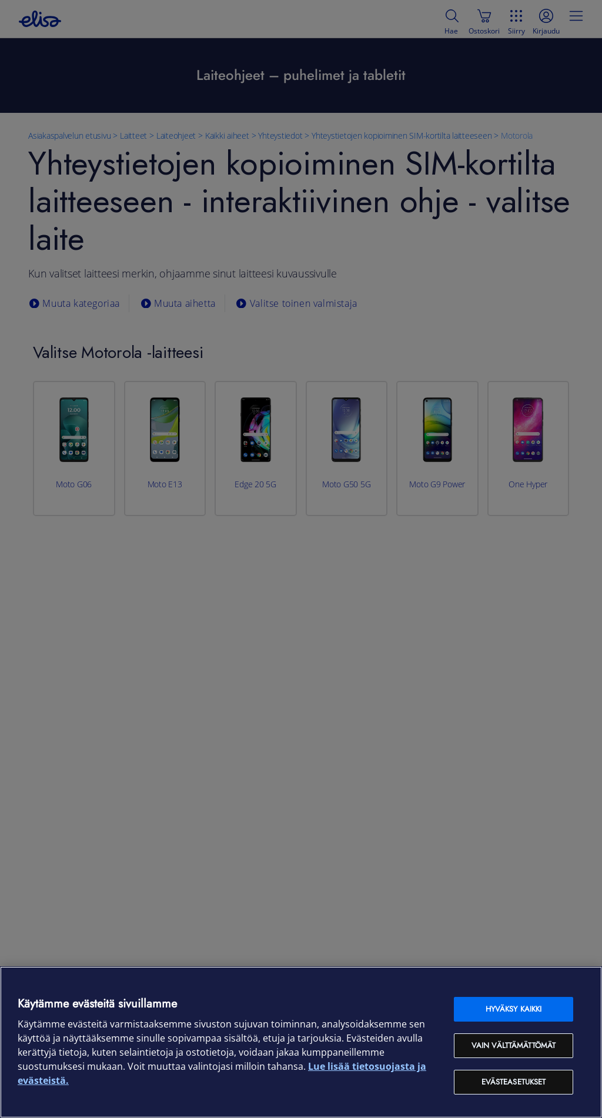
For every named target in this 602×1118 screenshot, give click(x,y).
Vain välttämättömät (513, 1045)
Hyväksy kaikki (514, 1009)
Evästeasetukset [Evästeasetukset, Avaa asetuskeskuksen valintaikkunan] (513, 1081)
